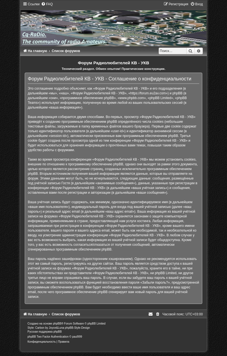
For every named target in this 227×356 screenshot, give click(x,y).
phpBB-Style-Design (77, 327)
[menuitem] (47, 4)
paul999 (77, 336)
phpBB (57, 323)
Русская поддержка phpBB (45, 331)
